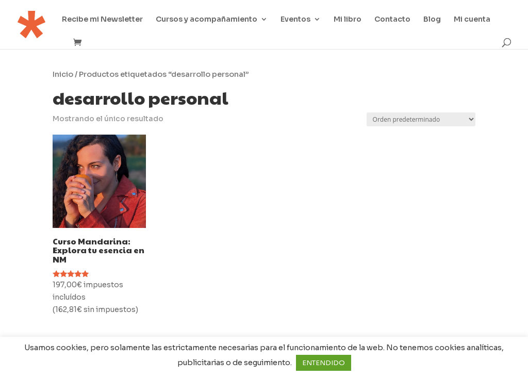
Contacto (392, 19)
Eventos (295, 19)
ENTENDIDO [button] (323, 362)
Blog (432, 19)
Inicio (63, 74)
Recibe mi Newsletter (102, 19)
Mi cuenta (472, 19)
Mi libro (347, 19)
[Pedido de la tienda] (421, 119)
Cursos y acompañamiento (206, 19)
